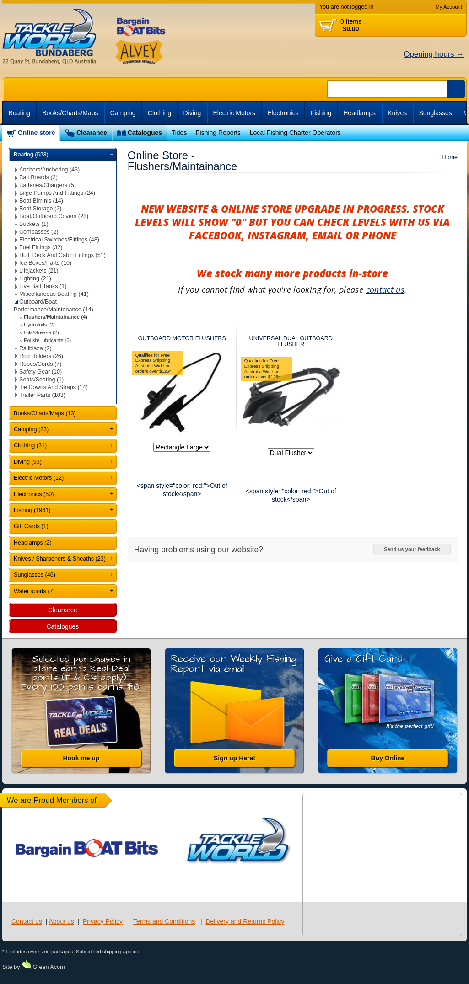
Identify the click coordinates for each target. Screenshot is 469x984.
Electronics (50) (34, 494)
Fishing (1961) (32, 510)
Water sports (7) (34, 591)
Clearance (91, 132)
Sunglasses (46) (34, 575)
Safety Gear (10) (40, 372)
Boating (19, 113)
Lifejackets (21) (38, 270)
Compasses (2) (38, 232)
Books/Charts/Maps (70, 113)
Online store (36, 132)
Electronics (282, 113)
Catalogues (145, 132)
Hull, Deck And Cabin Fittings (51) (62, 255)
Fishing (321, 113)
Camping (123, 113)
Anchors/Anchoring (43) (49, 169)
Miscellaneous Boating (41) (54, 294)
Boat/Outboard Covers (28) (53, 216)
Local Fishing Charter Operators (295, 132)
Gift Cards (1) (31, 526)
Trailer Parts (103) (42, 395)
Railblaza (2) (35, 348)
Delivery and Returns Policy (244, 921)
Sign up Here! (234, 758)
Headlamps (359, 113)
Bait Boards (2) (38, 177)
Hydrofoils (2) (39, 324)
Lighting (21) (35, 278)
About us (61, 921)
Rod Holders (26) (41, 356)
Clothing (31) (30, 445)
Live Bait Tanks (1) (42, 286)
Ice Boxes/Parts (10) (45, 263)
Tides (179, 132)
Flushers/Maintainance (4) (55, 317)
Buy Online (388, 758)
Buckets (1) (34, 224)
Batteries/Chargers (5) (47, 185)
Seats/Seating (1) (41, 379)
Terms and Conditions (164, 921)
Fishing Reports (218, 132)
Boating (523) (31, 154)
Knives (397, 113)
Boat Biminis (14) (41, 201)
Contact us (26, 921)
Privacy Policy (103, 921)
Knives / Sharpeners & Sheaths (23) (60, 559)
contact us (385, 289)
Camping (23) (31, 429)
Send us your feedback (412, 549)
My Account (448, 7)
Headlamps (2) (33, 543)
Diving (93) (28, 462)
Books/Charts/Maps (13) (45, 413)
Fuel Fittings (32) (40, 247)
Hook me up (81, 758)
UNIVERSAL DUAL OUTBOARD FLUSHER (291, 341)
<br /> (413, 133)
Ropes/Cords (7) (40, 364)
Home (450, 157)
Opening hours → (434, 54)
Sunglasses (435, 113)
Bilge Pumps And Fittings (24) (57, 193)
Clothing (159, 113)
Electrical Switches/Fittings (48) (59, 239)
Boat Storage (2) (40, 208)
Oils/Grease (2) (41, 332)
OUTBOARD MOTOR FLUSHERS (182, 338)
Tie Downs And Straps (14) (53, 387)
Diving (192, 113)
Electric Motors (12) (39, 478)
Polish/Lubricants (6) (47, 340)
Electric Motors (234, 113)
